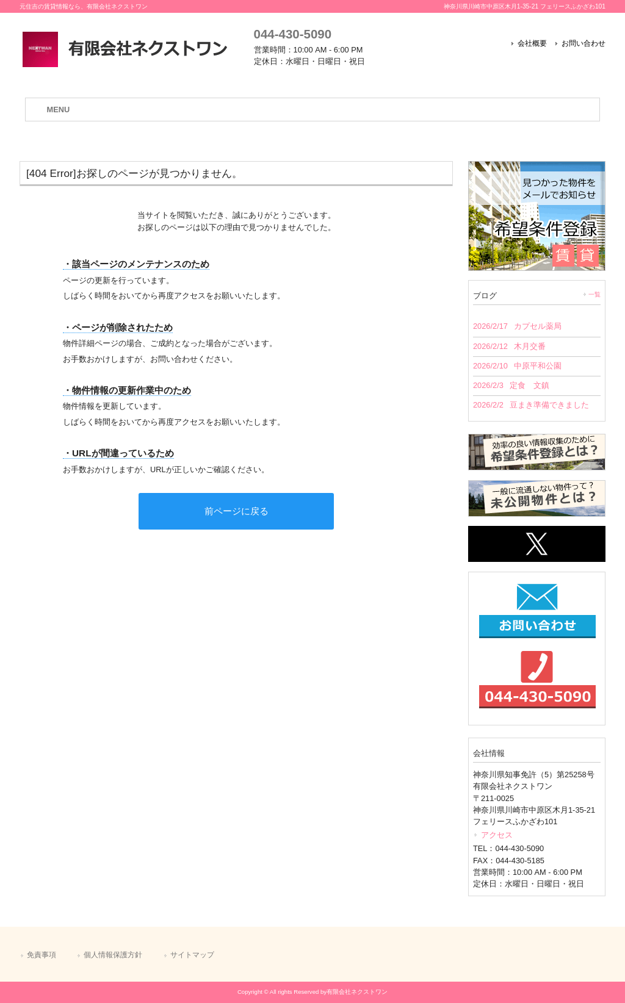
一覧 (594, 294)
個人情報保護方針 (113, 955)
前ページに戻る (236, 511)
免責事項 (41, 955)
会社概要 (532, 43)
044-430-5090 (292, 34)
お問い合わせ (583, 43)
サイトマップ (192, 955)
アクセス (497, 834)
